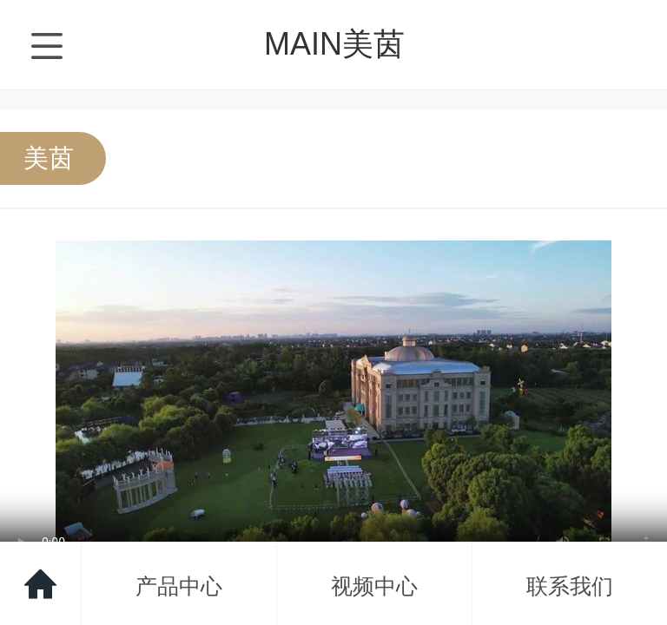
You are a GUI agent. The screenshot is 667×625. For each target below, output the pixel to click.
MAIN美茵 (334, 44)
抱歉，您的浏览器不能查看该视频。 (333, 396)
